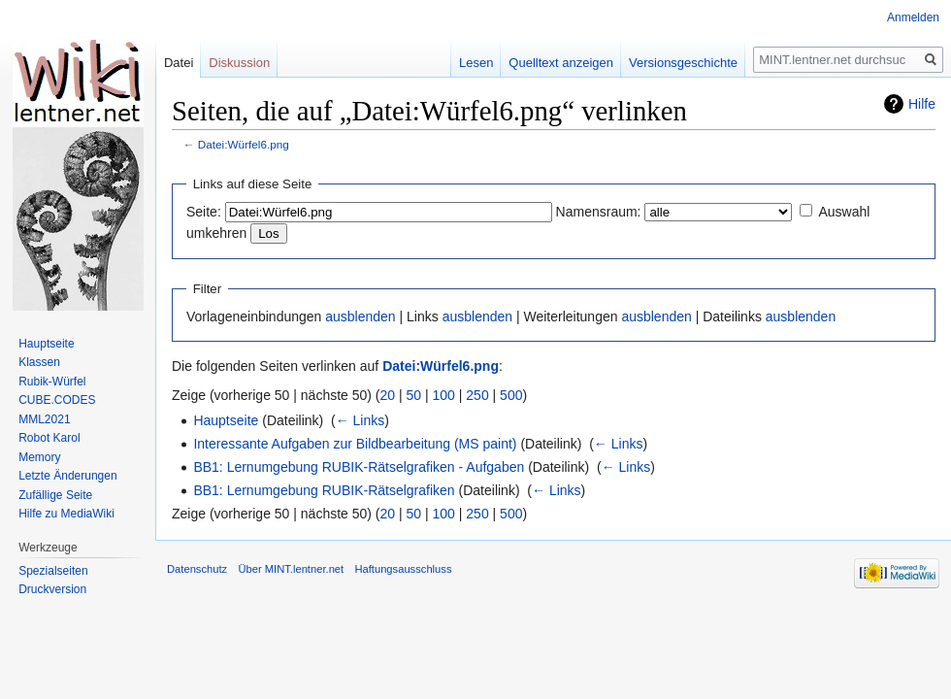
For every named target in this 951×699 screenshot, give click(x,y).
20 (388, 395)
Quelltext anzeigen (560, 62)
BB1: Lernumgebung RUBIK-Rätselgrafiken (323, 490)
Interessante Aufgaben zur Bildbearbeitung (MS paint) (354, 443)
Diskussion (239, 62)
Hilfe (921, 104)
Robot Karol (49, 438)
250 (477, 395)
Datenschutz (197, 569)
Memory (39, 457)
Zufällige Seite (55, 495)
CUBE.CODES (56, 400)
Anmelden (913, 17)
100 (444, 395)
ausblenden (360, 316)
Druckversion (52, 589)
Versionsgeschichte (683, 62)
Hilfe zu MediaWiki (66, 513)
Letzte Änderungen (67, 476)
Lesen (476, 62)
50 (414, 395)
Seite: (203, 211)
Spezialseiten (52, 571)
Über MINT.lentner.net (291, 569)
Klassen (39, 362)
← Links (360, 420)
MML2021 (44, 419)
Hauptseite (225, 420)
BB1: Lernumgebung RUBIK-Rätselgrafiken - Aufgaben (358, 467)
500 (511, 395)
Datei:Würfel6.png (243, 144)
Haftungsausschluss (402, 569)
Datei (178, 62)
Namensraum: (598, 211)
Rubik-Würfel (51, 381)
